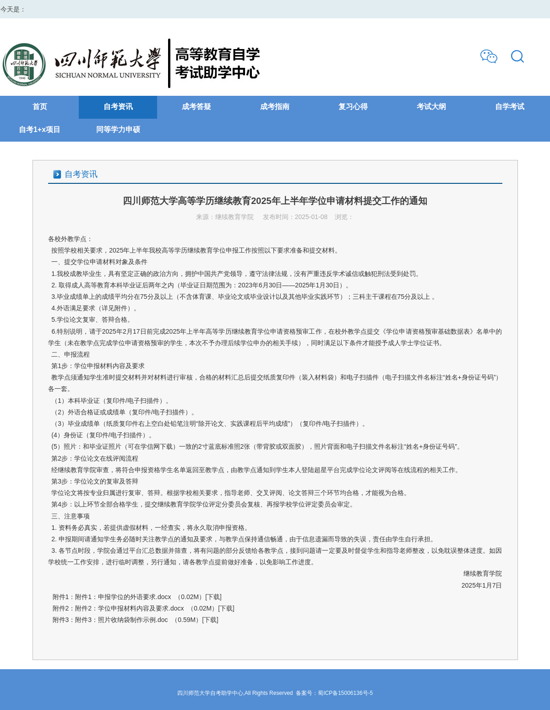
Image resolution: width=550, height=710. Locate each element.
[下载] (213, 596)
